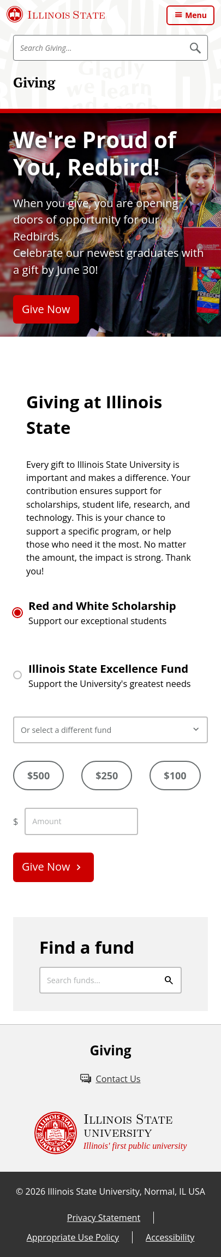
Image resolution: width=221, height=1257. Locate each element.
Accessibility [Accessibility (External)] (170, 1237)
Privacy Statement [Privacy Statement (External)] (103, 1218)
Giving (34, 82)
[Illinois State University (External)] (56, 14)
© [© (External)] (19, 1191)
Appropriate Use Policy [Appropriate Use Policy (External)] (73, 1237)
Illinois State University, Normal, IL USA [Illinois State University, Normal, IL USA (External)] (126, 1191)
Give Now (46, 309)
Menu (196, 15)
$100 (175, 775)
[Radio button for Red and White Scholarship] (17, 612)
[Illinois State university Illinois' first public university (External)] (110, 1133)
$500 (38, 775)
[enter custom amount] (81, 821)
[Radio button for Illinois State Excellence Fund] (17, 675)
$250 (106, 775)
